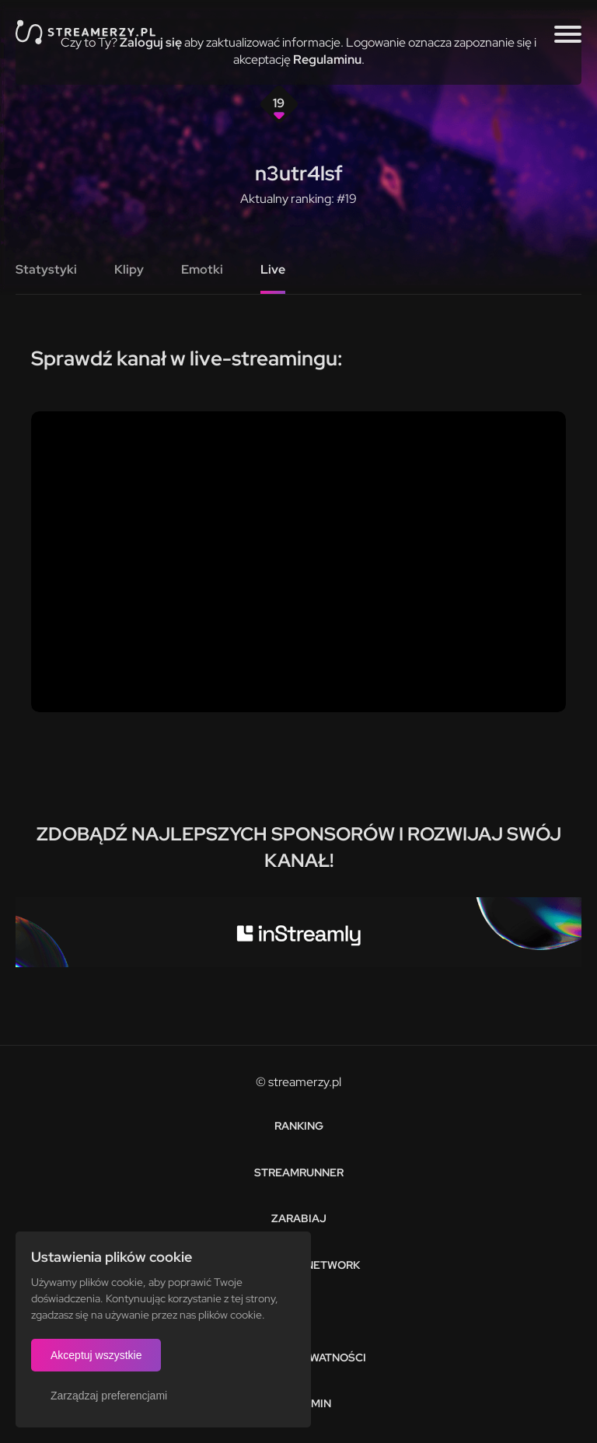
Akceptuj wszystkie (96, 1355)
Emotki (202, 269)
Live (272, 269)
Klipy (129, 269)
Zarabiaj (298, 1218)
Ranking (298, 1126)
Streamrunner (299, 1172)
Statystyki (46, 269)
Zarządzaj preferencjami (109, 1395)
